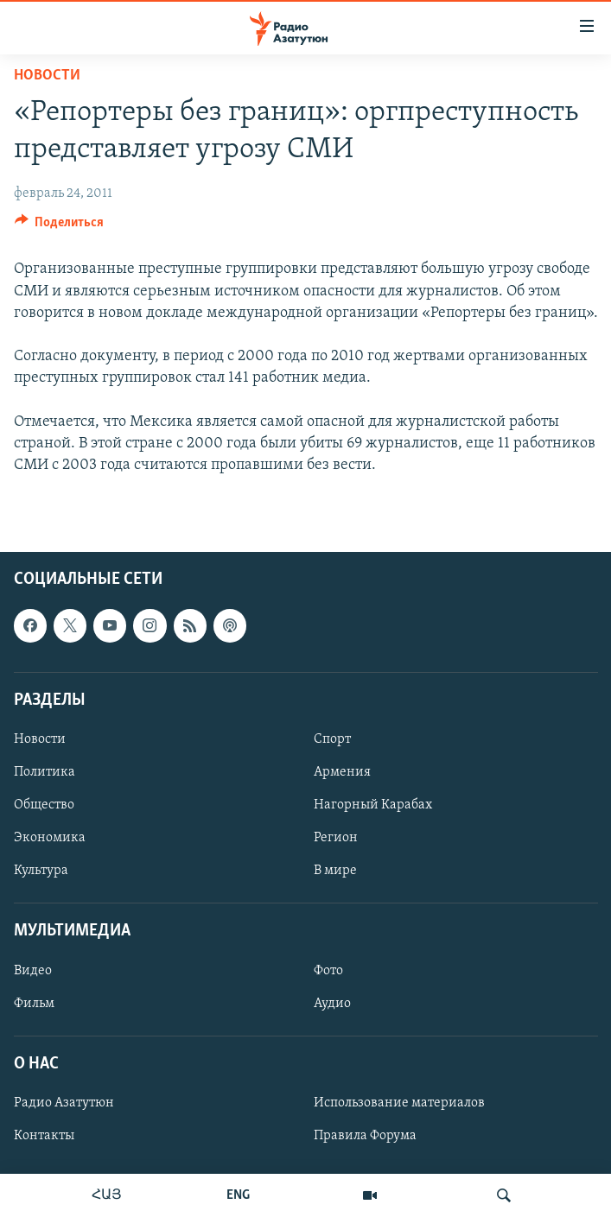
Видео (33, 971)
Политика (44, 772)
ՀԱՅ (107, 1195)
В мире (335, 871)
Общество (44, 805)
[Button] (60, 226)
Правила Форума (365, 1136)
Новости (47, 75)
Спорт (332, 739)
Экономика (50, 838)
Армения (342, 772)
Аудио (332, 1004)
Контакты (44, 1136)
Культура (41, 871)
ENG (238, 1195)
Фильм (34, 1004)
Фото (328, 971)
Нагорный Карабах (373, 805)
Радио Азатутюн (64, 1103)
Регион (336, 838)
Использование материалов (399, 1103)
